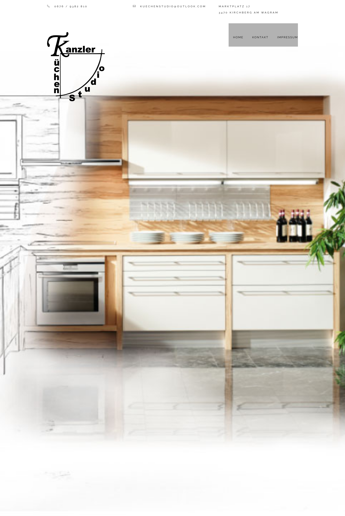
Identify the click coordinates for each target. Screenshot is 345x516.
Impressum (287, 37)
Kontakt (260, 37)
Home (238, 37)
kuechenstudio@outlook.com (173, 6)
